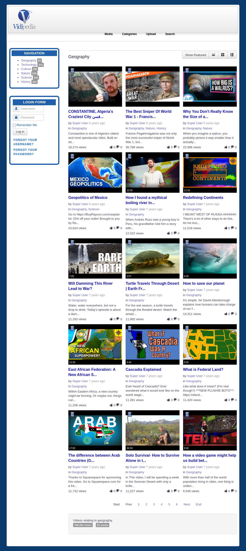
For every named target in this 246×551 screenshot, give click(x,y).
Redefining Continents (203, 198)
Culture (29, 69)
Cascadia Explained (143, 369)
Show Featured (195, 55)
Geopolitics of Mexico (87, 198)
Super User (80, 123)
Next (187, 504)
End (198, 504)
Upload (151, 34)
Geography (31, 60)
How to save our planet (203, 283)
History (29, 81)
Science (30, 77)
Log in (20, 131)
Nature (29, 73)
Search (170, 34)
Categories (129, 34)
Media (109, 34)
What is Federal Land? (203, 369)
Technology (32, 64)
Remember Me (27, 125)
